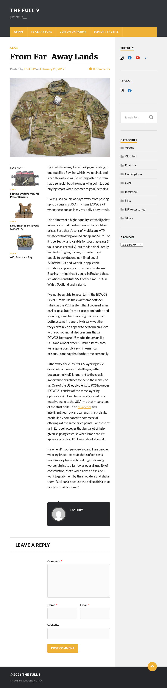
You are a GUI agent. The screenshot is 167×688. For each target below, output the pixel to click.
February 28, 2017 (52, 69)
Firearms (130, 165)
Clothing (130, 156)
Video (129, 218)
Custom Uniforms (73, 31)
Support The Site (106, 31)
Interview (131, 191)
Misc (128, 200)
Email (84, 604)
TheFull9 (30, 69)
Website (53, 625)
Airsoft (129, 147)
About (19, 31)
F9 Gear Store (41, 31)
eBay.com (84, 407)
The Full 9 (24, 10)
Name (52, 604)
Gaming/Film (133, 174)
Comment (54, 561)
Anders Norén (33, 680)
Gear (14, 47)
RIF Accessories (135, 209)
